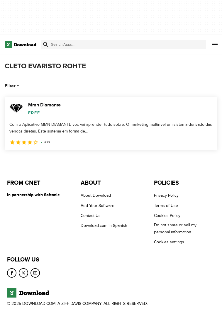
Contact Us (91, 215)
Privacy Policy (166, 195)
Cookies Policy (167, 215)
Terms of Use (166, 205)
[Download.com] (20, 44)
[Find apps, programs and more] (123, 44)
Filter (12, 86)
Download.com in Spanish (104, 225)
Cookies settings (169, 242)
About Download (96, 195)
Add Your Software (97, 205)
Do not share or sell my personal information (175, 228)
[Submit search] (45, 44)
